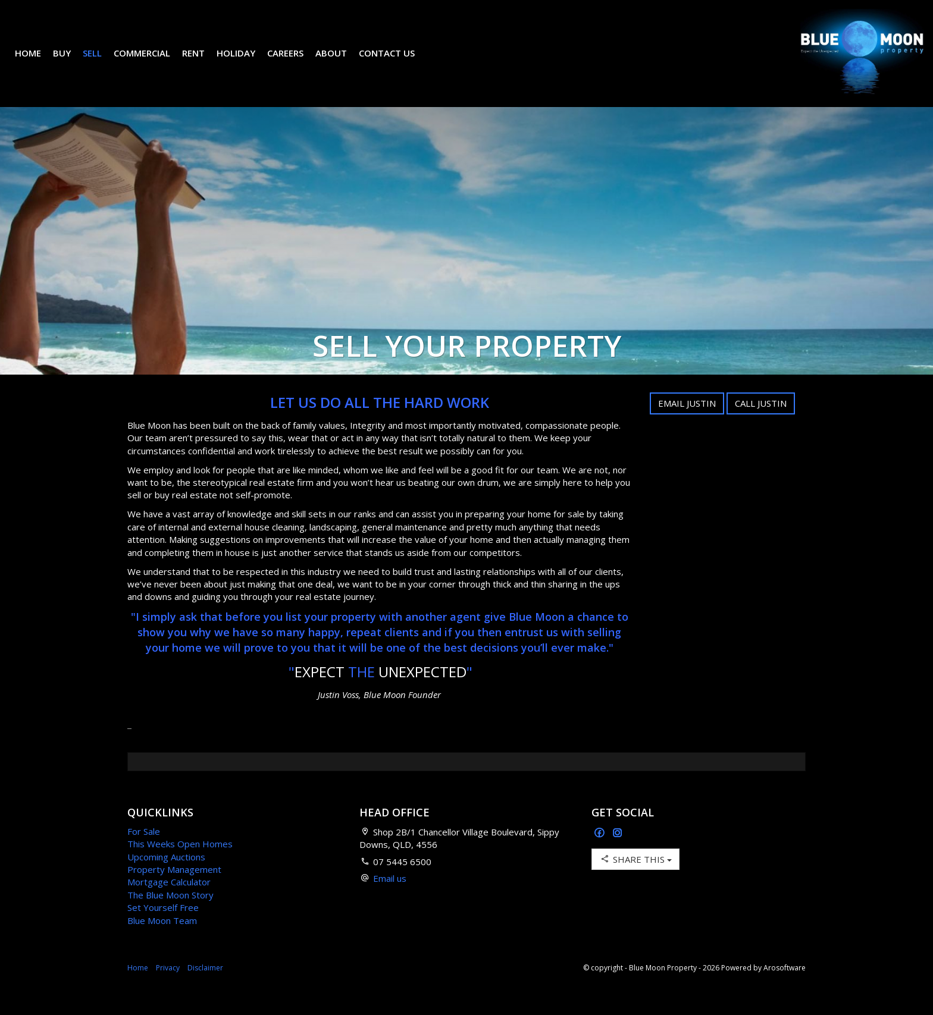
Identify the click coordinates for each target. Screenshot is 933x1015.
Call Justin (761, 421)
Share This (635, 877)
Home (37, 62)
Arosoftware (784, 986)
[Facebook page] (600, 851)
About (340, 62)
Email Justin (687, 421)
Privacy (168, 986)
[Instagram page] (617, 851)
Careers (294, 62)
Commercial (151, 62)
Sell (101, 62)
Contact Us (396, 62)
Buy (71, 62)
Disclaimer (205, 986)
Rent (202, 62)
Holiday (245, 62)
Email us (389, 896)
